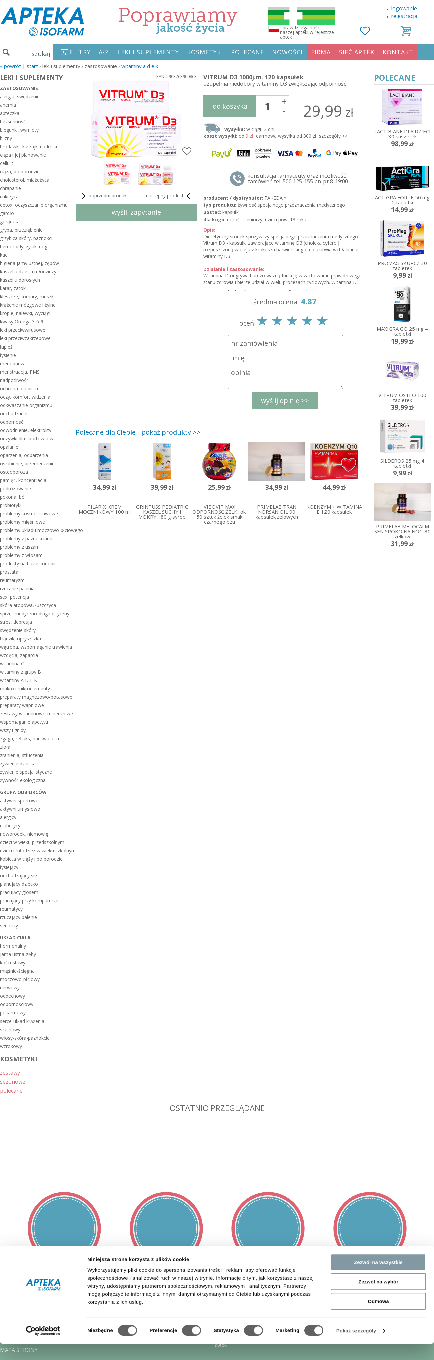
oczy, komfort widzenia (25, 397)
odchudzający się (18, 875)
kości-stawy (12, 962)
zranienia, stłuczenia (22, 755)
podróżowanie (15, 488)
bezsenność (13, 121)
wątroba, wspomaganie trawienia (36, 647)
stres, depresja (16, 622)
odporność (11, 422)
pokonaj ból (13, 497)
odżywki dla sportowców (26, 438)
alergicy (8, 817)
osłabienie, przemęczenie (27, 463)
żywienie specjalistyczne (26, 772)
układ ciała (15, 937)
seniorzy (9, 925)
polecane (11, 1090)
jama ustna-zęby (18, 954)
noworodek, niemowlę (24, 834)
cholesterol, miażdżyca (24, 180)
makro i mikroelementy (25, 688)
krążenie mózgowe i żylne (28, 305)
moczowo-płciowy (20, 979)
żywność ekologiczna (23, 780)
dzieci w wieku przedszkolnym (32, 842)
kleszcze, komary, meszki (27, 296)
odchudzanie (13, 413)
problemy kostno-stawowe (29, 513)
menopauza (13, 363)
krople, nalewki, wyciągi (25, 313)
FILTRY (80, 52)
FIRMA (321, 52)
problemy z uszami (20, 547)
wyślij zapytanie (136, 212)
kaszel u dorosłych (20, 280)
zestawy (10, 1072)
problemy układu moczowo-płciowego (36, 530)
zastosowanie (19, 88)
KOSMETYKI (205, 52)
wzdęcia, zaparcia (19, 655)
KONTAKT (398, 52)
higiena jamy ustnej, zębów (29, 263)
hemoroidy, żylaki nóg (23, 246)
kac (3, 255)
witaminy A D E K (139, 66)
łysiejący (9, 867)
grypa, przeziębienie (21, 230)
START (32, 66)
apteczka (9, 113)
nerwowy (10, 987)
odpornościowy (16, 1004)
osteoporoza (14, 472)
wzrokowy (11, 1046)
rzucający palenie (18, 917)
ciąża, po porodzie (20, 171)
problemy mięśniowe (22, 522)
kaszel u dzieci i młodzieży (28, 271)
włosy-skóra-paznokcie (25, 1038)
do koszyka (230, 106)
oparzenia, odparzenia (24, 455)
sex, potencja (14, 597)
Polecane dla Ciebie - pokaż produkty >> (138, 432)
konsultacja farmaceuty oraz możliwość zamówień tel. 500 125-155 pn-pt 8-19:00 (297, 178)
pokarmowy (13, 1012)
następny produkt (169, 196)
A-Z (104, 52)
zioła (5, 747)
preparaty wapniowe (22, 705)
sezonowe (12, 1081)
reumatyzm (12, 580)
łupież (6, 347)
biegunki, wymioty (19, 130)
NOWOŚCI (287, 52)
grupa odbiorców (23, 792)
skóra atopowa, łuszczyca (28, 605)
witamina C (12, 663)
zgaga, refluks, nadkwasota (29, 738)
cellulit (6, 163)
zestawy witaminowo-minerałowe (36, 713)
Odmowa (378, 1317)
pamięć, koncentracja (23, 480)
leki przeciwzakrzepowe (25, 338)
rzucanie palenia (17, 588)
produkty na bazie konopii (27, 563)
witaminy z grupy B (20, 672)
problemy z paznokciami (26, 538)
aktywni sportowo (19, 800)
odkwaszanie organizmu (26, 405)
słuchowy (10, 1029)
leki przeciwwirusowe (22, 330)
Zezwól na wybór (378, 1298)
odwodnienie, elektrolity (25, 430)
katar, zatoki (13, 288)
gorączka (10, 221)
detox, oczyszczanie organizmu (34, 205)
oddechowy (12, 996)
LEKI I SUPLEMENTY (148, 52)
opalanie (9, 447)
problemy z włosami (22, 555)
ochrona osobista (19, 388)
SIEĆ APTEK (356, 52)
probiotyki (10, 505)
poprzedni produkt (103, 196)
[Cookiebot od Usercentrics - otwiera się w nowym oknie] (43, 1347)
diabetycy (10, 825)
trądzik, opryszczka (20, 638)
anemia (8, 105)
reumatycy (11, 909)
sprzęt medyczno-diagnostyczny (34, 613)
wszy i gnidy (13, 730)
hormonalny (13, 946)
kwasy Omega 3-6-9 (21, 321)
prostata (9, 572)
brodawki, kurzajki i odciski (28, 146)
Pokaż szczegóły (356, 1347)
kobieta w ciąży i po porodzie (31, 859)
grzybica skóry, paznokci (26, 238)
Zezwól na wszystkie (378, 1278)
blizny (6, 138)
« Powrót (10, 66)
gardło (7, 213)
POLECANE (247, 52)
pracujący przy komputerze (29, 900)
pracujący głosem (19, 892)
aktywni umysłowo (20, 809)
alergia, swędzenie (20, 96)
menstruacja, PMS (20, 372)
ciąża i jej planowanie (23, 155)
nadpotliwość (14, 380)
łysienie (8, 355)
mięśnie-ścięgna (17, 971)
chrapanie (10, 188)
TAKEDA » (275, 198)
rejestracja (404, 16)
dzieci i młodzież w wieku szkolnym (36, 850)
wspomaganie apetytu (24, 722)
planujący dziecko (19, 884)
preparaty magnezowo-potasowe (36, 697)
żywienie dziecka (18, 763)
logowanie (404, 8)
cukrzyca (9, 196)
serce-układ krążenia (22, 1021)
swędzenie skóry (18, 630)
